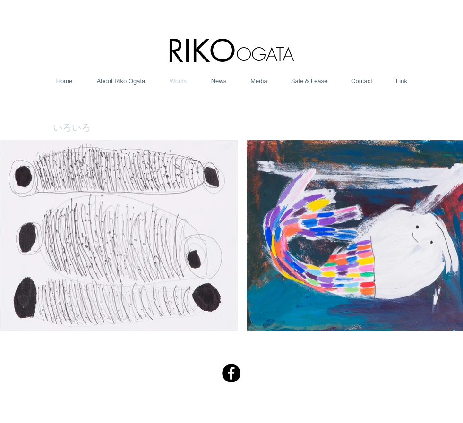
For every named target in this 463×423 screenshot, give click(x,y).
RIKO (201, 51)
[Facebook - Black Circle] (231, 373)
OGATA (265, 54)
